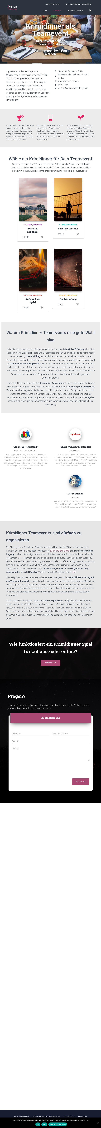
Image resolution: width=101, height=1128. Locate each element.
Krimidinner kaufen (52, 4)
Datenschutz (69, 1116)
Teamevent (57, 10)
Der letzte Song (68, 299)
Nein (44, 1124)
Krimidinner (37, 225)
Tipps (44, 10)
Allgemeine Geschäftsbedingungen (46, 1116)
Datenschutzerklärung (58, 1124)
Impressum (82, 1116)
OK (38, 1124)
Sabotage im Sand (68, 228)
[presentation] (30, 774)
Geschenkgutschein (75, 10)
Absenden (80, 782)
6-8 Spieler (63, 225)
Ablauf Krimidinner (21, 1116)
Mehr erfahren (50, 662)
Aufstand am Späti (33, 301)
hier (74, 572)
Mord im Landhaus (32, 230)
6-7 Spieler (28, 225)
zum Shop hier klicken (60, 550)
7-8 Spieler (28, 295)
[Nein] (98, 1123)
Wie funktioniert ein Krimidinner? (78, 4)
